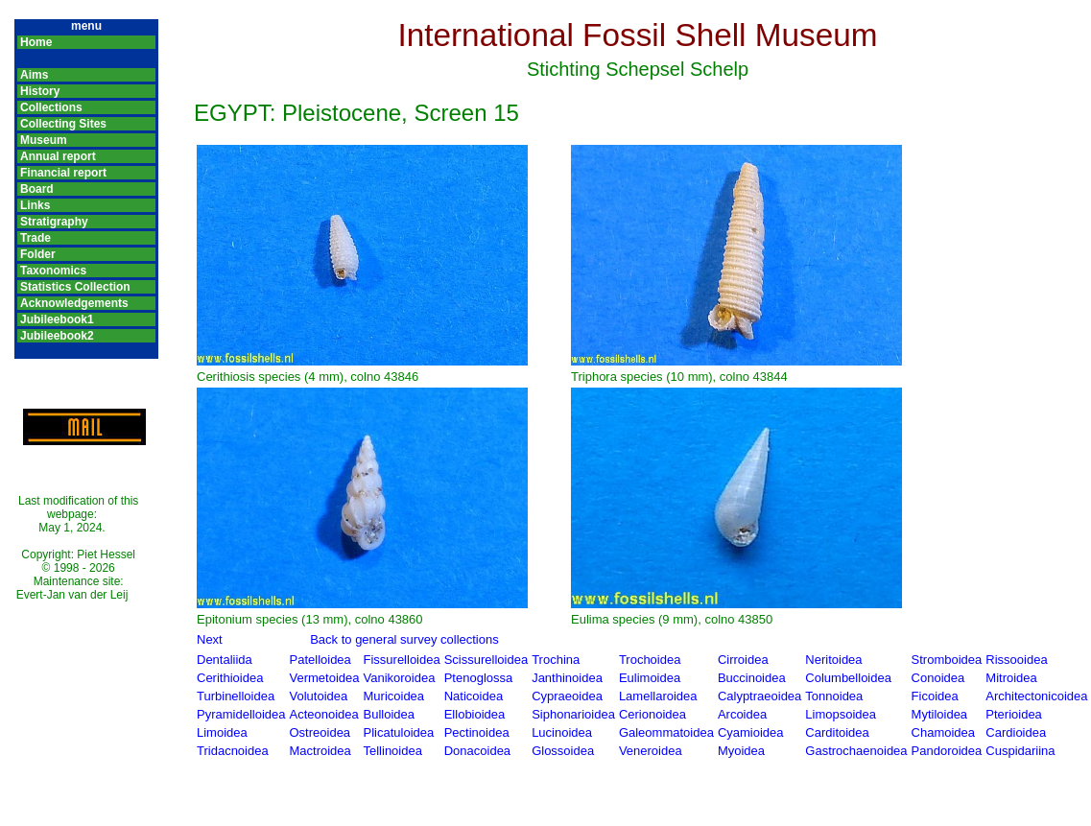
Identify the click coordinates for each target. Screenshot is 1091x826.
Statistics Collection (75, 287)
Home (36, 42)
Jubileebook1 (57, 319)
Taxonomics (53, 270)
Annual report (58, 156)
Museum (43, 140)
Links (35, 205)
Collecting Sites (63, 123)
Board (37, 189)
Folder (38, 254)
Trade (35, 238)
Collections (51, 107)
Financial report (63, 172)
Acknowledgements (74, 303)
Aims (34, 75)
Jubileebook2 (57, 335)
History (39, 91)
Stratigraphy (54, 221)
